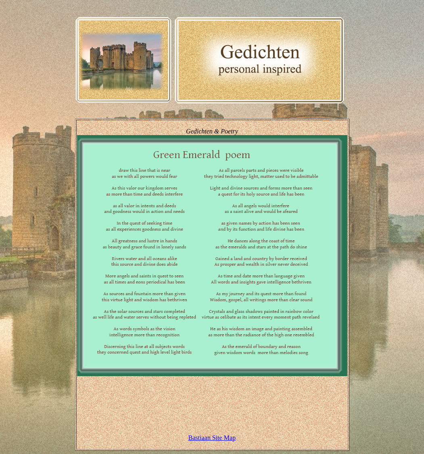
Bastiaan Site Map (212, 437)
